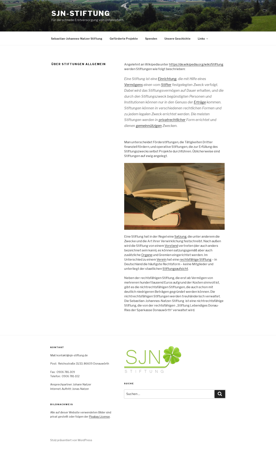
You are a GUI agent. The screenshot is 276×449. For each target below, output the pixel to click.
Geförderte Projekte (124, 38)
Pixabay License (99, 416)
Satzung (180, 236)
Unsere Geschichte (177, 38)
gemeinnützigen (149, 126)
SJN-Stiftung (80, 13)
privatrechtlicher (172, 120)
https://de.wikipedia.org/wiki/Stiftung (196, 64)
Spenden (151, 38)
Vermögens (133, 85)
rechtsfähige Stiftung (195, 259)
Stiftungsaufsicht (175, 269)
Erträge (200, 102)
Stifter (166, 85)
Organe (146, 255)
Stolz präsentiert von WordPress (71, 440)
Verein (161, 259)
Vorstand (171, 246)
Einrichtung (167, 79)
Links (203, 38)
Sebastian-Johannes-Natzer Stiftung (76, 38)
